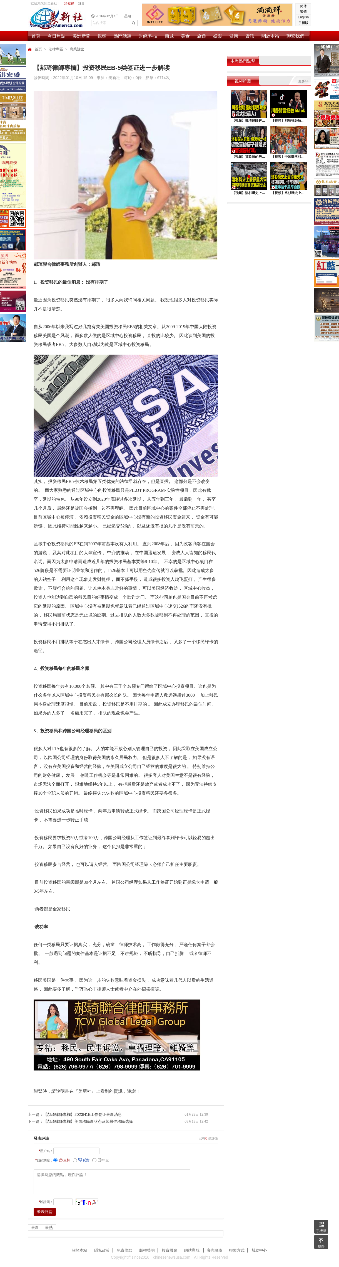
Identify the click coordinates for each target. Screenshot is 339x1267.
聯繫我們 (295, 36)
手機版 (303, 23)
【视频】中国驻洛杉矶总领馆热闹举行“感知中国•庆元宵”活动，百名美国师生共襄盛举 (288, 157)
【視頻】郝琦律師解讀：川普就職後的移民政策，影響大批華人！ (249, 120)
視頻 (102, 36)
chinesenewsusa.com (171, 1257)
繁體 (303, 12)
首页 (39, 49)
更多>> (303, 81)
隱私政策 (102, 1250)
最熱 (49, 1227)
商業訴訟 (77, 49)
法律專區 (56, 49)
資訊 (249, 36)
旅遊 (201, 36)
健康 (233, 36)
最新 (35, 1227)
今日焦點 (56, 36)
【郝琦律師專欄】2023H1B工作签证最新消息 (82, 1114)
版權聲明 (147, 1250)
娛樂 (217, 36)
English (303, 17)
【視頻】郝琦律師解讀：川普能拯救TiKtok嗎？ (288, 120)
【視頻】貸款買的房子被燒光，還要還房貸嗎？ (249, 157)
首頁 (35, 36)
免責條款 (124, 1250)
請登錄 (69, 3)
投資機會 (169, 1250)
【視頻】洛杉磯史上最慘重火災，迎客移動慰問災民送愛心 (249, 193)
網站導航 (192, 1250)
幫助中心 (259, 1250)
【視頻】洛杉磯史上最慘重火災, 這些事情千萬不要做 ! (288, 193)
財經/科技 (148, 36)
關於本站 (270, 36)
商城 (169, 36)
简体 (303, 6)
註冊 (81, 3)
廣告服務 (214, 1250)
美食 (185, 36)
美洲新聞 (81, 36)
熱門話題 (122, 36)
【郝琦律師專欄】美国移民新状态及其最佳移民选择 (88, 1121)
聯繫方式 (237, 1250)
